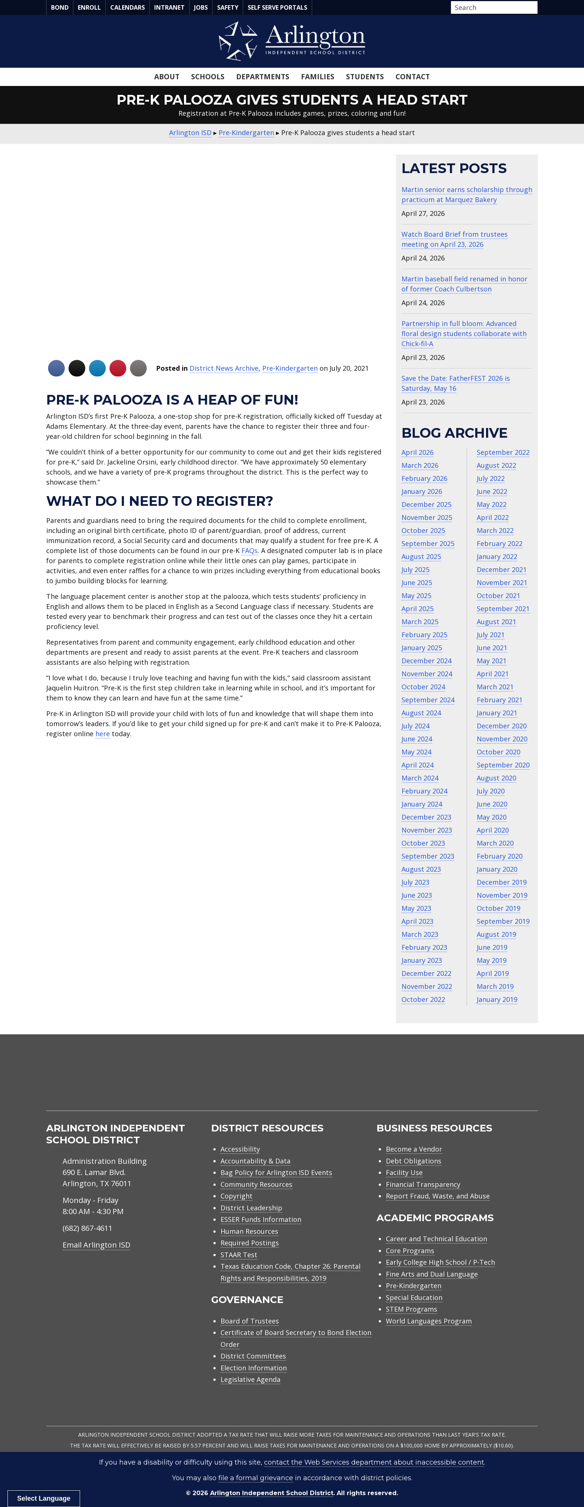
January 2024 (422, 803)
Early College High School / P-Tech (440, 1262)
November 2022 (427, 986)
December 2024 (426, 660)
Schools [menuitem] (208, 77)
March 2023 (420, 934)
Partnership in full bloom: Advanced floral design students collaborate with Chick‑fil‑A (464, 333)
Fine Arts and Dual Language (432, 1274)
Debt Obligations (413, 1160)
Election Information (253, 1367)
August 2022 (496, 465)
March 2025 (420, 621)
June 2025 (417, 582)
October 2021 (498, 595)
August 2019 (496, 934)
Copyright (236, 1195)
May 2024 (416, 751)
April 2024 (418, 764)
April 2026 (418, 452)
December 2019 (502, 882)
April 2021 (493, 673)
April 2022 (493, 517)
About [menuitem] (167, 77)
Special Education (414, 1297)
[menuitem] (474, 1081)
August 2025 (421, 556)
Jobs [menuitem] (201, 7)
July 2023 (415, 882)
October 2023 (423, 843)
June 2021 (492, 647)
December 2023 (426, 816)
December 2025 (426, 504)
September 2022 (503, 452)
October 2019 (498, 908)
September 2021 (503, 608)
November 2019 (502, 895)
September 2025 (428, 543)
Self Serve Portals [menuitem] (277, 7)
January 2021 (497, 712)
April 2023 (418, 921)
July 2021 (491, 634)
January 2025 (422, 647)
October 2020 (498, 751)
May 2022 (492, 504)
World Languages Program (429, 1320)
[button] (535, 8)
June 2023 (417, 895)
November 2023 (427, 830)
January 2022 (497, 556)
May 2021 (492, 660)
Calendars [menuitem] (127, 7)
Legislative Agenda (250, 1379)
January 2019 (497, 999)
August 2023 (421, 869)
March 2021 (495, 686)
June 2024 (417, 738)
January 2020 (497, 869)
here (102, 733)
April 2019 (493, 973)
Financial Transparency (423, 1184)
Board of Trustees (249, 1320)
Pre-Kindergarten (290, 368)
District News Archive (224, 368)
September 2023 (428, 856)
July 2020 (491, 790)
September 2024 (428, 699)
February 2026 (424, 478)
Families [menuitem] (317, 77)
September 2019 (503, 921)
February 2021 (500, 699)
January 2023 (422, 960)
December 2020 (502, 725)
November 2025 (427, 517)
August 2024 (421, 712)
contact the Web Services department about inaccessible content (374, 1462)
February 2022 (500, 543)
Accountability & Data (255, 1160)
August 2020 (496, 777)
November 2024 (427, 673)
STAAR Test (238, 1254)
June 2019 (492, 947)
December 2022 (426, 973)
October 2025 (423, 530)
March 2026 (420, 465)
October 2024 (423, 686)
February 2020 (500, 856)
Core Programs (410, 1250)
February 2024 (424, 790)
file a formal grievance (255, 1478)
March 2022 (495, 530)
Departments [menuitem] (262, 77)
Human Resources (249, 1231)
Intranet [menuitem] (169, 7)
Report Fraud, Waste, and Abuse (438, 1195)
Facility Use (404, 1172)
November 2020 (502, 738)
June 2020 (492, 803)
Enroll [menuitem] (89, 7)
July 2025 (415, 569)
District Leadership (251, 1207)
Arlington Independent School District (271, 1493)
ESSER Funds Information (260, 1219)
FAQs (249, 550)
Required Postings (249, 1242)
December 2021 (502, 569)
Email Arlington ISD (96, 1245)
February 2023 (424, 947)
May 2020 (492, 816)
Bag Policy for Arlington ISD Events (276, 1172)
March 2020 (495, 843)
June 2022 (492, 491)
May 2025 (416, 595)
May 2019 (492, 960)
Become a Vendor (414, 1148)
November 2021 (502, 582)
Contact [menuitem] (413, 77)
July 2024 (415, 725)
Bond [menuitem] (60, 7)
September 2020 (503, 764)
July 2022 (491, 478)
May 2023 (416, 908)
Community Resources (256, 1184)
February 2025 (424, 634)
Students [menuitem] (365, 77)
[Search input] (492, 7)
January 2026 (422, 491)
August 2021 (496, 621)
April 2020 (493, 830)
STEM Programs (411, 1309)
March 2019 (495, 986)
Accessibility (240, 1148)
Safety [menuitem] (227, 7)
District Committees (253, 1355)
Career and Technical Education (436, 1238)
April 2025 (418, 608)
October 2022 (423, 999)
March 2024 (420, 777)
